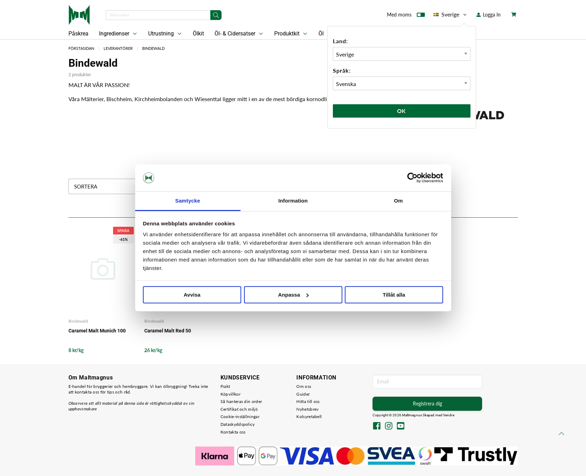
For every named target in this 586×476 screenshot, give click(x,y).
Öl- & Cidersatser (239, 33)
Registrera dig (427, 403)
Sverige (451, 14)
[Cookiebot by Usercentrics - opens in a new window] (412, 178)
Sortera (112, 186)
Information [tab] (293, 201)
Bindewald (153, 48)
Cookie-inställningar (239, 416)
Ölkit (198, 33)
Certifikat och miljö (239, 409)
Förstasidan (81, 48)
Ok (401, 110)
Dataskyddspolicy (237, 424)
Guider (303, 394)
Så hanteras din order (241, 401)
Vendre (448, 415)
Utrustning (165, 33)
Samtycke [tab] (187, 201)
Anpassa (293, 295)
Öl (321, 33)
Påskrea (78, 33)
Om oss (303, 386)
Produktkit (291, 33)
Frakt (225, 386)
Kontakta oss (233, 432)
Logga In (488, 15)
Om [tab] (398, 201)
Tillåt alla (394, 295)
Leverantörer (118, 48)
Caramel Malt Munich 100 (97, 330)
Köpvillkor (230, 394)
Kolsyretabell (309, 416)
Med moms (406, 16)
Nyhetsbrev (307, 409)
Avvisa (192, 295)
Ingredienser (118, 33)
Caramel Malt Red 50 (167, 330)
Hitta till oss (308, 401)
